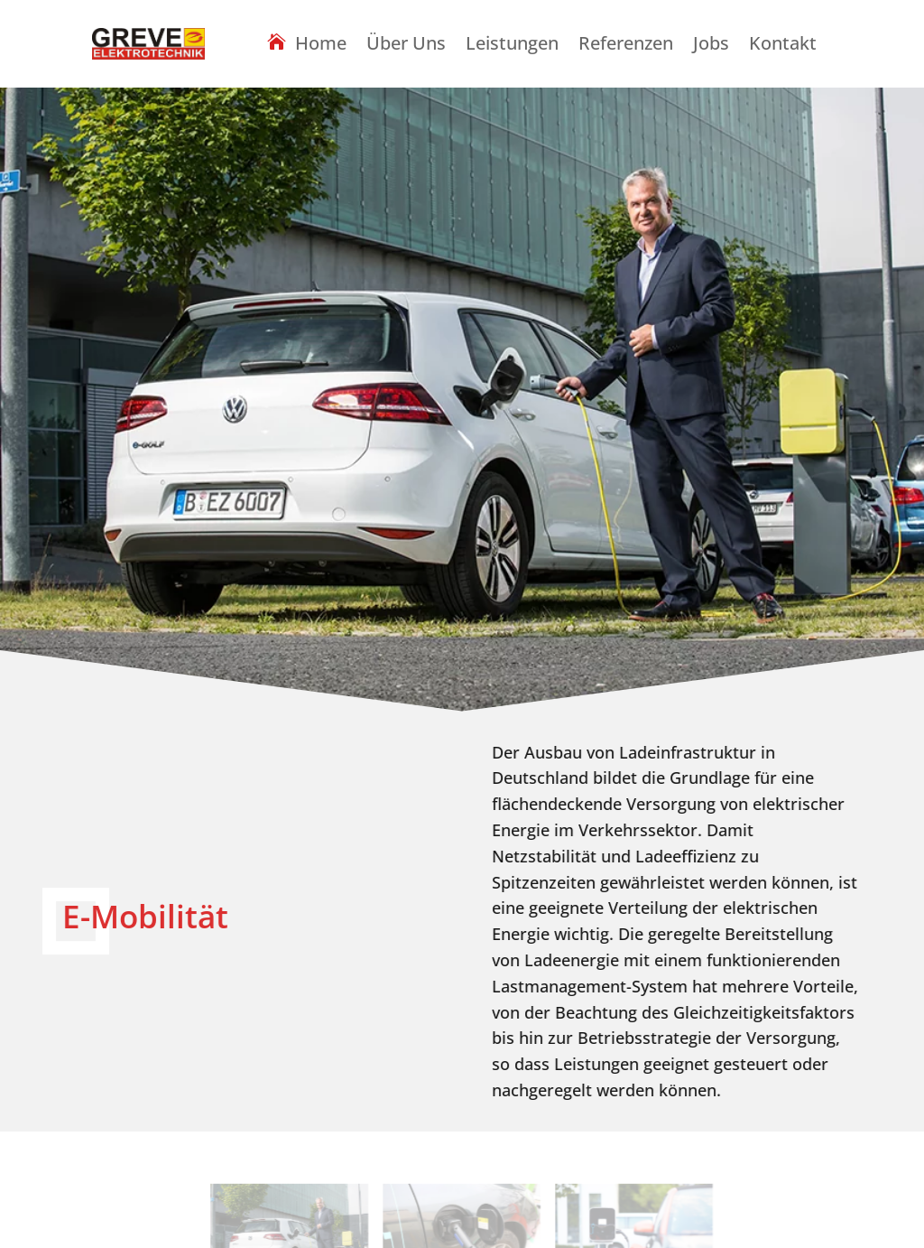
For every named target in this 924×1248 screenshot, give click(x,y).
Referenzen (625, 46)
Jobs (711, 46)
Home (320, 45)
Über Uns (406, 46)
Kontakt (783, 46)
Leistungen (512, 46)
